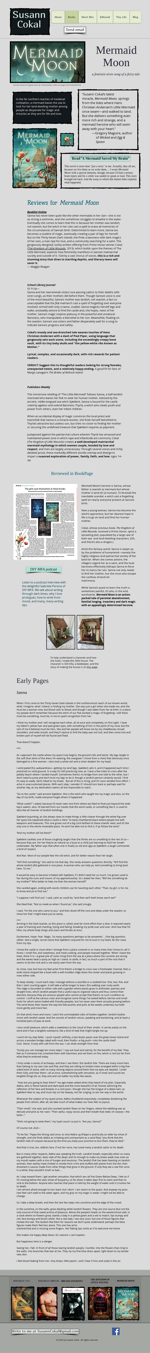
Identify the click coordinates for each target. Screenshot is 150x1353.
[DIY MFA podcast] (43, 569)
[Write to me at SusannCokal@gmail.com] (45, 1331)
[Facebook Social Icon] (116, 1331)
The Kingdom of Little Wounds (47, 248)
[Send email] (75, 30)
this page (92, 667)
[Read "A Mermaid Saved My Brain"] (100, 158)
